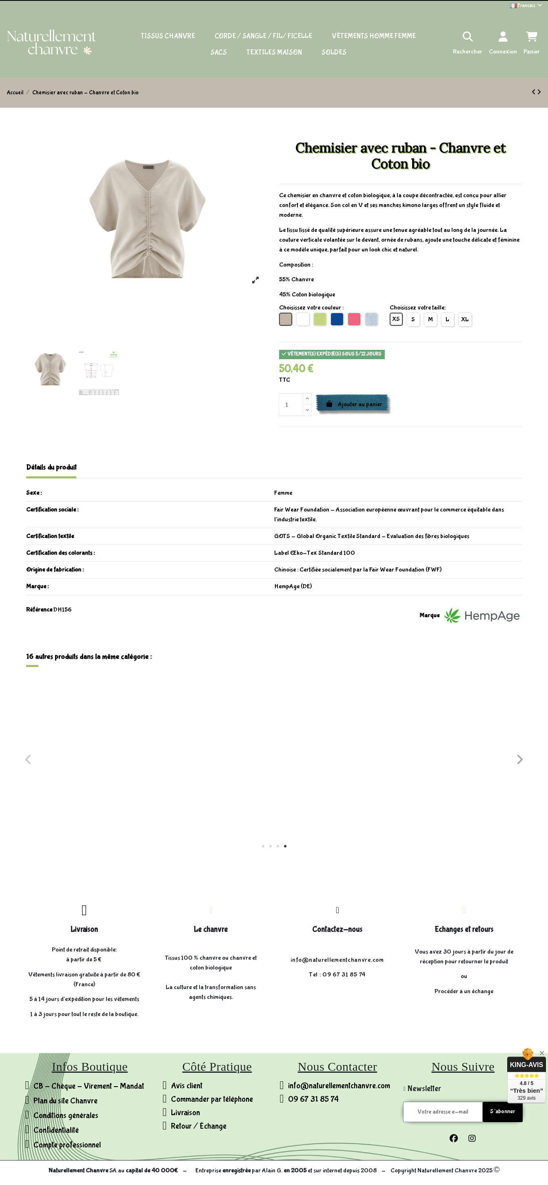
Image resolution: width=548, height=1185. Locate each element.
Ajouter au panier (353, 404)
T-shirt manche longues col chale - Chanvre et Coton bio (336, 794)
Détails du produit (51, 467)
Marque (429, 615)
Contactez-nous (337, 929)
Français (526, 5)
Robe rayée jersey (88, 790)
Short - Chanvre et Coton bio (212, 790)
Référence (39, 610)
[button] (263, 846)
